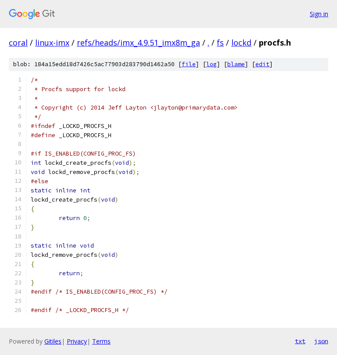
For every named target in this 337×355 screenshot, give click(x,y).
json (321, 341)
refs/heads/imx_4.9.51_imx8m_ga (138, 42)
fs (220, 42)
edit (262, 64)
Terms (101, 341)
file (189, 64)
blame (236, 64)
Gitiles (52, 341)
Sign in (319, 14)
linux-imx (52, 42)
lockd (241, 42)
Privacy (77, 341)
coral (18, 42)
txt (300, 341)
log (211, 64)
